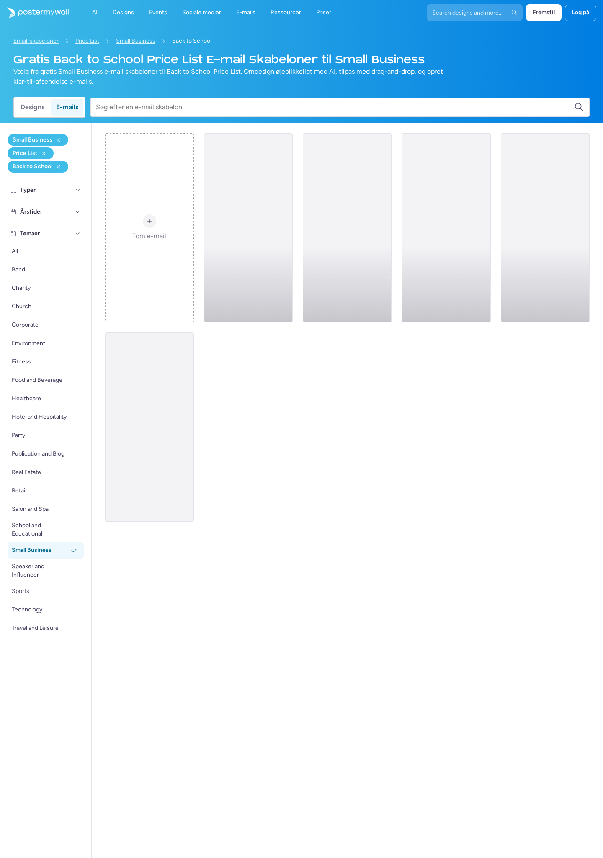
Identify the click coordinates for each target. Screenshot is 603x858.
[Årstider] (78, 212)
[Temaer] (78, 233)
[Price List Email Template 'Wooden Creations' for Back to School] (149, 427)
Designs (32, 107)
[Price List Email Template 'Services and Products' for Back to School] (347, 227)
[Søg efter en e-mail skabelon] (335, 107)
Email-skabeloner (36, 40)
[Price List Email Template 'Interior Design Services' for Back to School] (545, 227)
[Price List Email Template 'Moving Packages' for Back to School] (248, 227)
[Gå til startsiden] (34, 12)
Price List (87, 40)
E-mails (67, 107)
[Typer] (78, 190)
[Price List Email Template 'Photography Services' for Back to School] (446, 227)
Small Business (135, 40)
